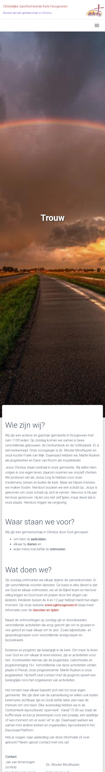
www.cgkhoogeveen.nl (61, 605)
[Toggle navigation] (97, 25)
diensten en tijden (46, 610)
